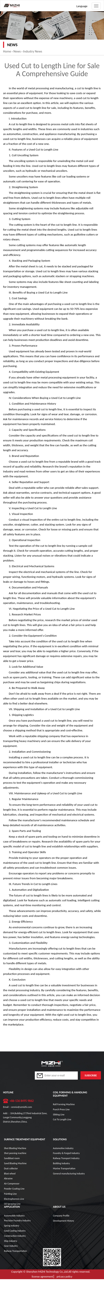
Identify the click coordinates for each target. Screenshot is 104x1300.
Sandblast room (12, 1158)
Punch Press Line (61, 1109)
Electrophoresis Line (14, 1198)
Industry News (32, 51)
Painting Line (10, 1193)
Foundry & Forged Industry (66, 1153)
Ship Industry (10, 1241)
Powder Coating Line (14, 1188)
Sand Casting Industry (15, 1230)
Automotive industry (63, 1148)
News (17, 51)
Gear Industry (11, 1245)
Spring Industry (11, 1225)
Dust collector (11, 1168)
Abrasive (8, 1178)
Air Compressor (11, 1183)
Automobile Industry (14, 1215)
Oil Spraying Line (12, 1203)
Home (7, 51)
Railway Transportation (15, 1251)
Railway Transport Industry (66, 1158)
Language (81, 6)
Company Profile (61, 1215)
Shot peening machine (15, 1153)
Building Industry (61, 1163)
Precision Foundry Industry (17, 1220)
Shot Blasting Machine (15, 1148)
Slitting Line (58, 1114)
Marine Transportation (64, 1168)
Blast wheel (10, 1173)
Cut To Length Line (62, 1119)
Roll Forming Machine (64, 1104)
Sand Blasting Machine (15, 1163)
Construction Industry (15, 1235)
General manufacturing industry (69, 1173)
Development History (63, 1220)
